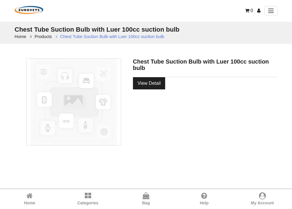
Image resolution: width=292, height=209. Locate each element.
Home (20, 36)
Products (43, 36)
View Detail (149, 83)
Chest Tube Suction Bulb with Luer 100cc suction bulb (112, 36)
